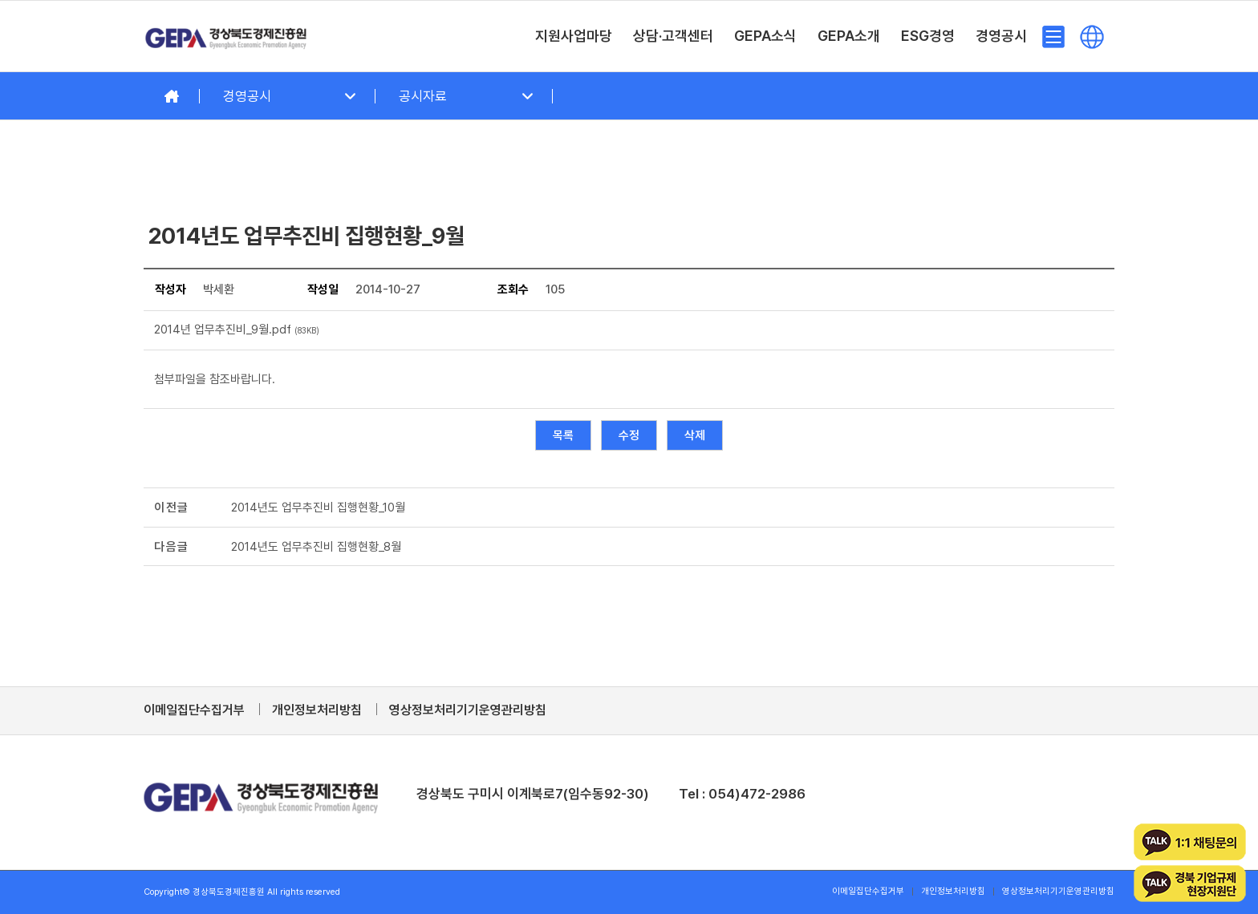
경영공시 (247, 96)
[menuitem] (574, 36)
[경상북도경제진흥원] (226, 36)
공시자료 (423, 96)
